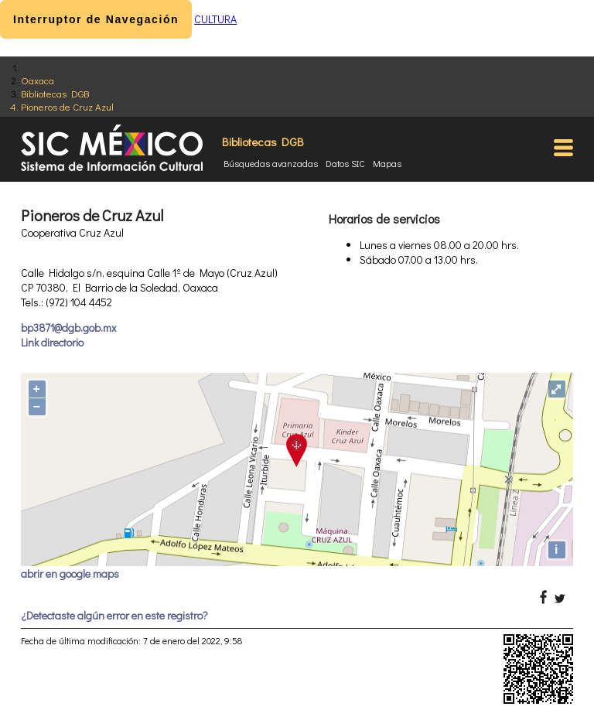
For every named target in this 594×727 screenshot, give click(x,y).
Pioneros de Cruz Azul (67, 106)
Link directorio (52, 342)
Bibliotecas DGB (55, 93)
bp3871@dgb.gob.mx (68, 327)
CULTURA (215, 19)
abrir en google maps (70, 573)
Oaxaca (37, 80)
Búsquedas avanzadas (271, 163)
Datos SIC (345, 163)
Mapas (387, 163)
